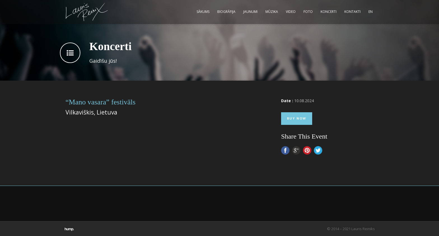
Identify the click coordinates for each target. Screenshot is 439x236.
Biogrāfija (226, 11)
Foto (308, 11)
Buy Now (296, 118)
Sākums (203, 11)
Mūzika (271, 11)
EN (370, 11)
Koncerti (329, 11)
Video (291, 11)
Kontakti (352, 11)
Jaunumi (250, 11)
